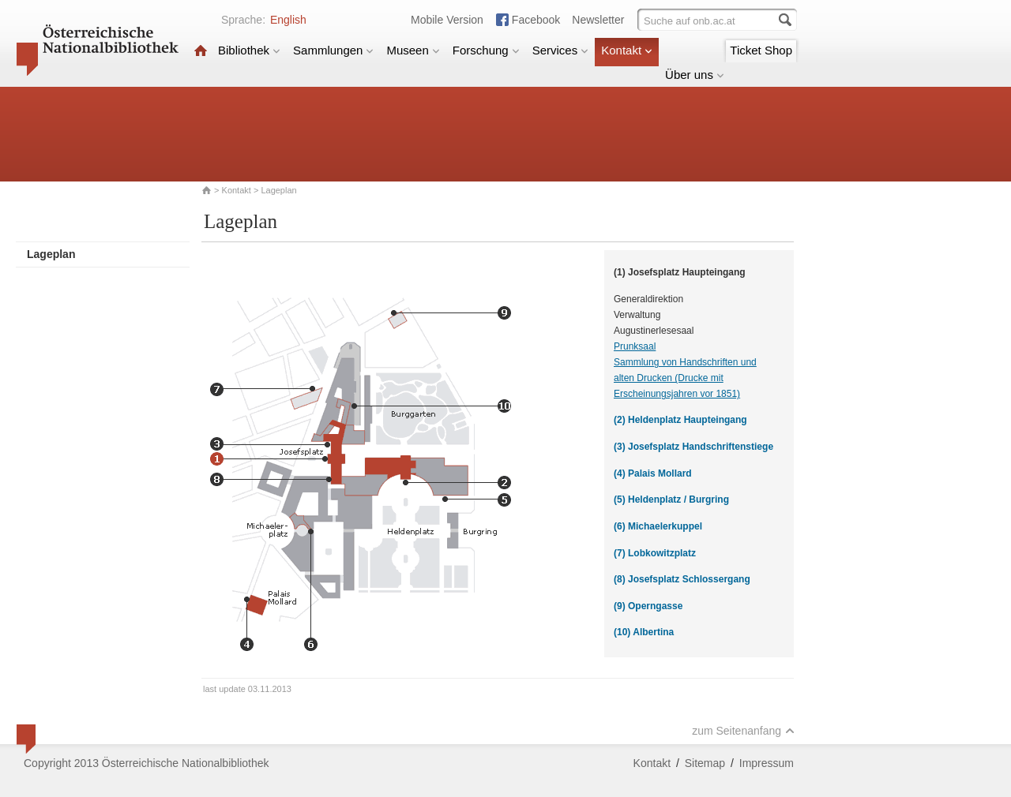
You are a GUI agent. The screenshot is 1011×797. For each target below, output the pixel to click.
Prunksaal (635, 346)
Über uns (694, 74)
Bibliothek (249, 50)
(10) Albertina (644, 632)
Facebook (536, 19)
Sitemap (705, 763)
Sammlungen (333, 50)
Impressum (766, 763)
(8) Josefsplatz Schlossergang (682, 579)
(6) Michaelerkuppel (658, 526)
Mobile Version (447, 19)
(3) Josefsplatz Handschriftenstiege (693, 446)
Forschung (486, 50)
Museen (412, 50)
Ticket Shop (761, 50)
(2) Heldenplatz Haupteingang (680, 419)
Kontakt (626, 50)
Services (560, 50)
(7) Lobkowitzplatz (655, 553)
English (288, 19)
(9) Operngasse (648, 606)
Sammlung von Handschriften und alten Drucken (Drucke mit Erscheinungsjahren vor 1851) (685, 378)
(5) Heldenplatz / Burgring (671, 499)
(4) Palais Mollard (653, 473)
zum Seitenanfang (743, 730)
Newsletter (598, 19)
